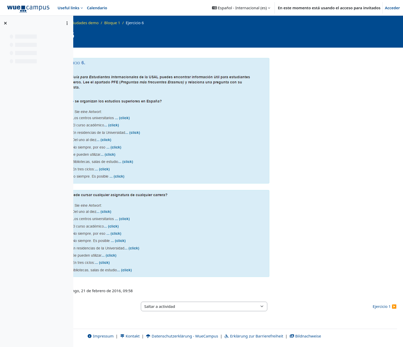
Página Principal (103, 22)
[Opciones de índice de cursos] (67, 23)
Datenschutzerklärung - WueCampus (216, 336)
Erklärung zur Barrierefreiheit (287, 336)
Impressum (134, 336)
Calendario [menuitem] (97, 7)
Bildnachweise (339, 336)
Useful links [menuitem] (68, 7)
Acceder (392, 7)
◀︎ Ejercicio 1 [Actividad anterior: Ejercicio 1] (92, 306)
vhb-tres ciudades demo (145, 22)
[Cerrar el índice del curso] (5, 23)
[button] (241, 7)
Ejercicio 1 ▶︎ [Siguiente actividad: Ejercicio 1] (385, 306)
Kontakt (164, 336)
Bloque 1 (180, 22)
